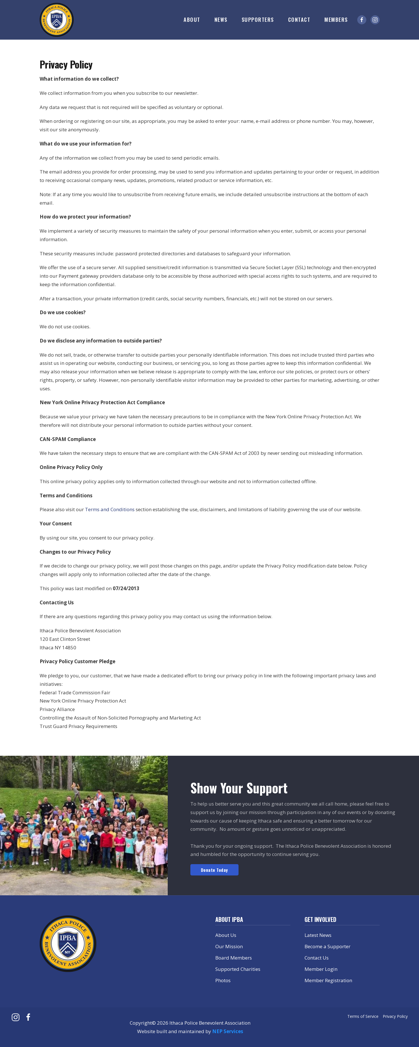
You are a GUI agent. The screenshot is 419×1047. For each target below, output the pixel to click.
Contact (299, 19)
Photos (223, 980)
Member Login (321, 969)
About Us (225, 935)
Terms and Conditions (110, 509)
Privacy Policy (395, 1016)
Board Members (233, 957)
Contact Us (317, 957)
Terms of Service (362, 1016)
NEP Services (227, 1031)
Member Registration (328, 980)
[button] (192, 20)
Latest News (318, 935)
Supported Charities (237, 969)
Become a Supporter (327, 946)
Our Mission (229, 946)
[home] (57, 20)
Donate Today (214, 870)
